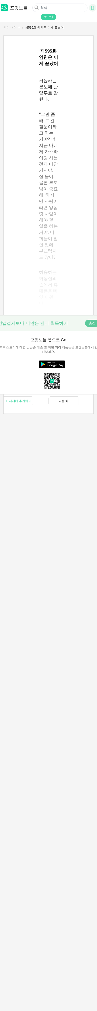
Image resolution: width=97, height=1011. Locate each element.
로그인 (48, 17)
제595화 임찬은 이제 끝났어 (44, 27)
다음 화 (63, 401)
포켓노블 (14, 7)
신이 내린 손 (12, 27)
